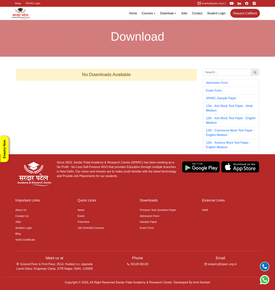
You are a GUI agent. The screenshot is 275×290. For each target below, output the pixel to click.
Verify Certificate (25, 239)
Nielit (205, 209)
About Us (20, 209)
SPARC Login (33, 3)
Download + (169, 13)
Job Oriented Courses (91, 227)
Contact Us (22, 216)
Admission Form (217, 82)
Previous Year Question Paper (158, 209)
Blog (18, 233)
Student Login (216, 13)
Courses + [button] (148, 13)
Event (81, 216)
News (81, 209)
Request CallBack (245, 13)
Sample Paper (148, 221)
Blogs (18, 3)
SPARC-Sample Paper (221, 98)
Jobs (184, 13)
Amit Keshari (201, 282)
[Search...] (227, 72)
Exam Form (214, 90)
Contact (197, 13)
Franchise (83, 221)
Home (133, 13)
